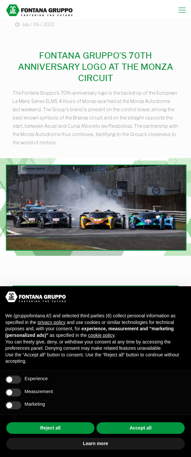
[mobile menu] (182, 10)
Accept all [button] (141, 428)
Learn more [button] (95, 443)
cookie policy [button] (101, 335)
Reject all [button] (50, 428)
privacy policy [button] (51, 322)
